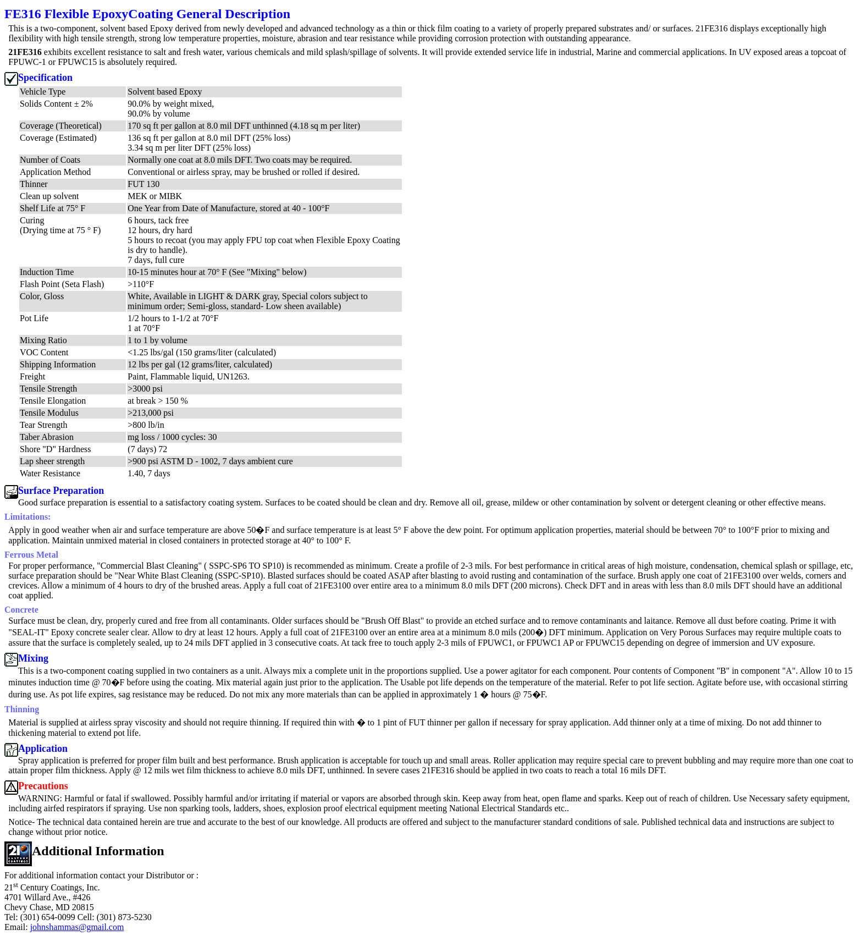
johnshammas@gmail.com (77, 927)
